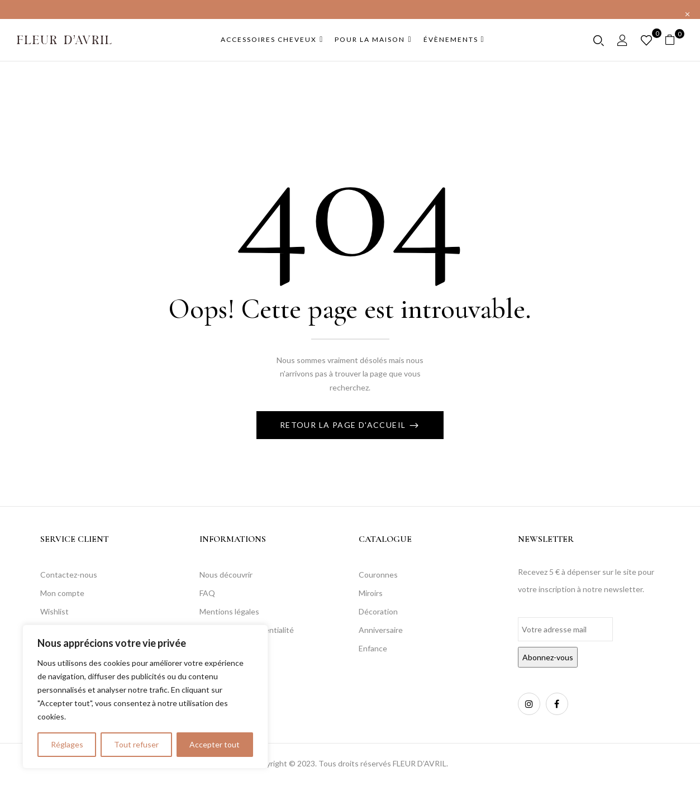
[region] (145, 697)
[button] (674, 40)
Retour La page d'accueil (344, 425)
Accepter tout (214, 744)
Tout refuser (136, 744)
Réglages (67, 744)
